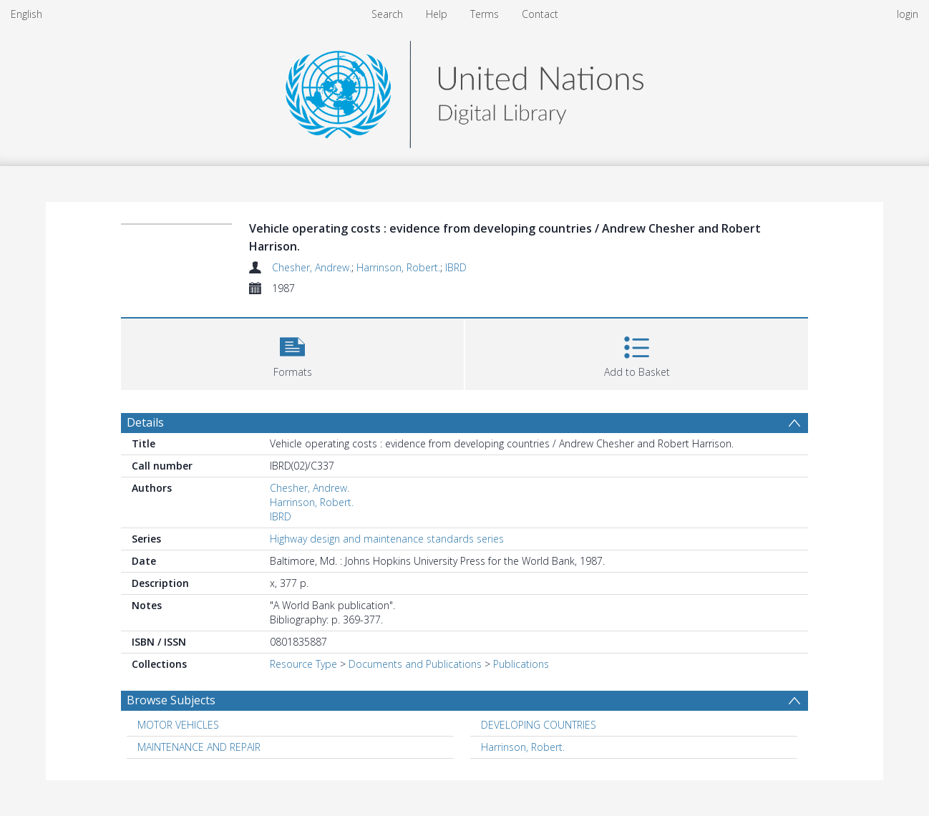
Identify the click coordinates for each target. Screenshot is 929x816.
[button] (292, 353)
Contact (540, 14)
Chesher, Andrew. (311, 267)
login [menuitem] (907, 14)
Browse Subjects (171, 700)
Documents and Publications (415, 664)
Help (436, 14)
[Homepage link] (464, 90)
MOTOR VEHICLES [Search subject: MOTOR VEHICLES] (178, 725)
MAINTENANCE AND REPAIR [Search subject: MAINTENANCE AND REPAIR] (199, 747)
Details (145, 422)
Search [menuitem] (387, 14)
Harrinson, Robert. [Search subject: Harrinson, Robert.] (523, 747)
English (26, 14)
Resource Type (303, 664)
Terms (484, 14)
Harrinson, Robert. (398, 267)
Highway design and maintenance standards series (387, 538)
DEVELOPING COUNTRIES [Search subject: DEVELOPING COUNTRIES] (538, 725)
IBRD (456, 267)
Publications (521, 664)
